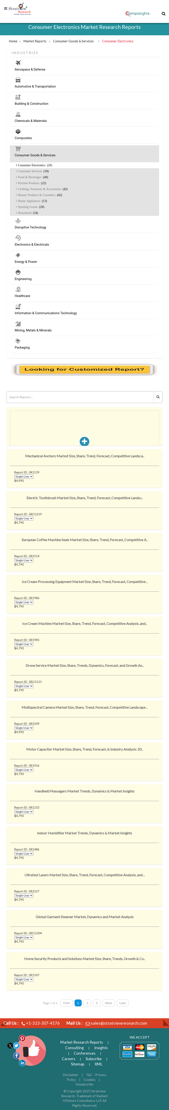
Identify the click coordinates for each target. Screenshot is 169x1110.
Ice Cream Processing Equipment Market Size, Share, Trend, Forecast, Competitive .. (84, 581)
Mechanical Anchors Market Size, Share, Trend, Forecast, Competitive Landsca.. (84, 456)
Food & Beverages (32, 177)
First (66, 1003)
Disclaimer (70, 1075)
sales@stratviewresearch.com (119, 1023)
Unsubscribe (85, 1084)
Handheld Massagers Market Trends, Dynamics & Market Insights (84, 791)
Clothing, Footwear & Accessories (42, 189)
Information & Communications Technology (84, 313)
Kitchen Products (31, 183)
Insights (101, 1047)
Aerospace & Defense (84, 70)
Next (108, 1003)
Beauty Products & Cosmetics (39, 194)
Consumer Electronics (34, 165)
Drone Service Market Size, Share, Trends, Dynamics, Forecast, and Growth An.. (84, 665)
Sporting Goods (30, 206)
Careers (68, 1058)
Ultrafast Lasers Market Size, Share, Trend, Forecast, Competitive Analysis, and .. (84, 875)
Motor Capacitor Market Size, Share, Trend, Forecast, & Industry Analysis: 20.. (84, 749)
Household (27, 212)
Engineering (84, 279)
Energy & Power (84, 262)
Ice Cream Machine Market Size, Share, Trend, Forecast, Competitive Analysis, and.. (84, 623)
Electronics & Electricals (84, 245)
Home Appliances (32, 200)
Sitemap (77, 1064)
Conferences (85, 1053)
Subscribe (94, 1058)
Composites (84, 138)
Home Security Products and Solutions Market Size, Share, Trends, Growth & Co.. (84, 959)
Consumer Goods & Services (84, 156)
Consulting (74, 1047)
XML (98, 1064)
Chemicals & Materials (84, 121)
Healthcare (84, 296)
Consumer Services (33, 171)
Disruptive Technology (84, 228)
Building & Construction (84, 104)
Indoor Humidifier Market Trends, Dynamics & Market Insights (84, 833)
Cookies (90, 1080)
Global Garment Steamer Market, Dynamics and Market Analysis (85, 917)
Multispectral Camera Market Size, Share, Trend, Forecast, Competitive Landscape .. (84, 707)
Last (122, 1003)
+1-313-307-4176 (43, 1023)
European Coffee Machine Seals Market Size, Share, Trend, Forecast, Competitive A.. (85, 540)
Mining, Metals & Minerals (84, 331)
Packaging (84, 348)
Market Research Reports (81, 1042)
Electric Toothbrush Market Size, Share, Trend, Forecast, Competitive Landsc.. (84, 498)
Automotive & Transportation (84, 87)
